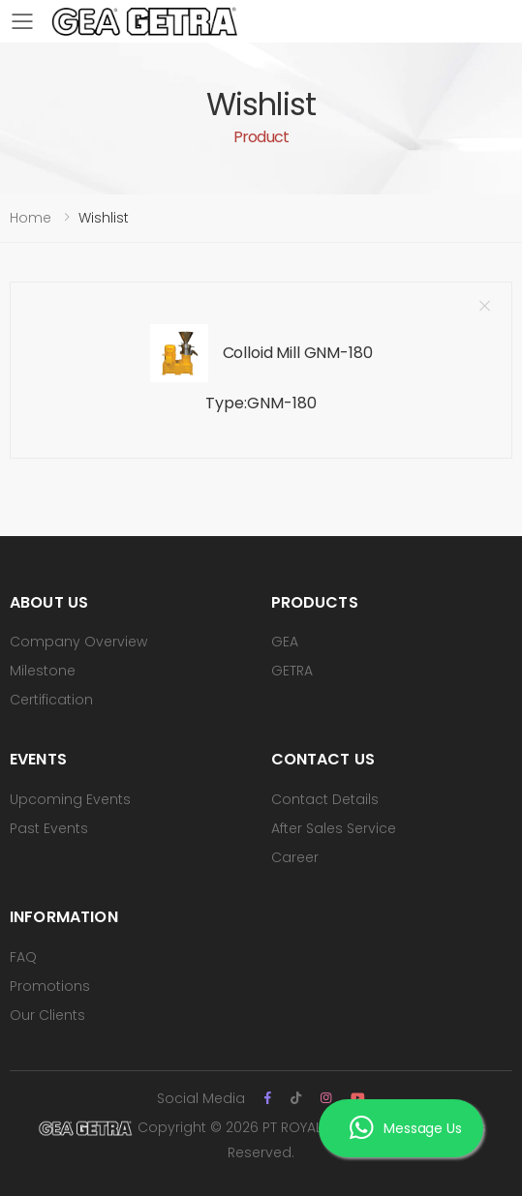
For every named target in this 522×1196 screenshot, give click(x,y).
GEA (284, 641)
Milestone (43, 670)
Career (295, 857)
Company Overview (78, 641)
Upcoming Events (70, 799)
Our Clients (47, 1015)
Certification (51, 699)
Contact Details (325, 799)
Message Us (405, 1128)
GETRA (292, 670)
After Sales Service (333, 828)
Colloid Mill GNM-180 (298, 353)
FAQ (23, 957)
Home (30, 217)
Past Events (49, 828)
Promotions (50, 986)
